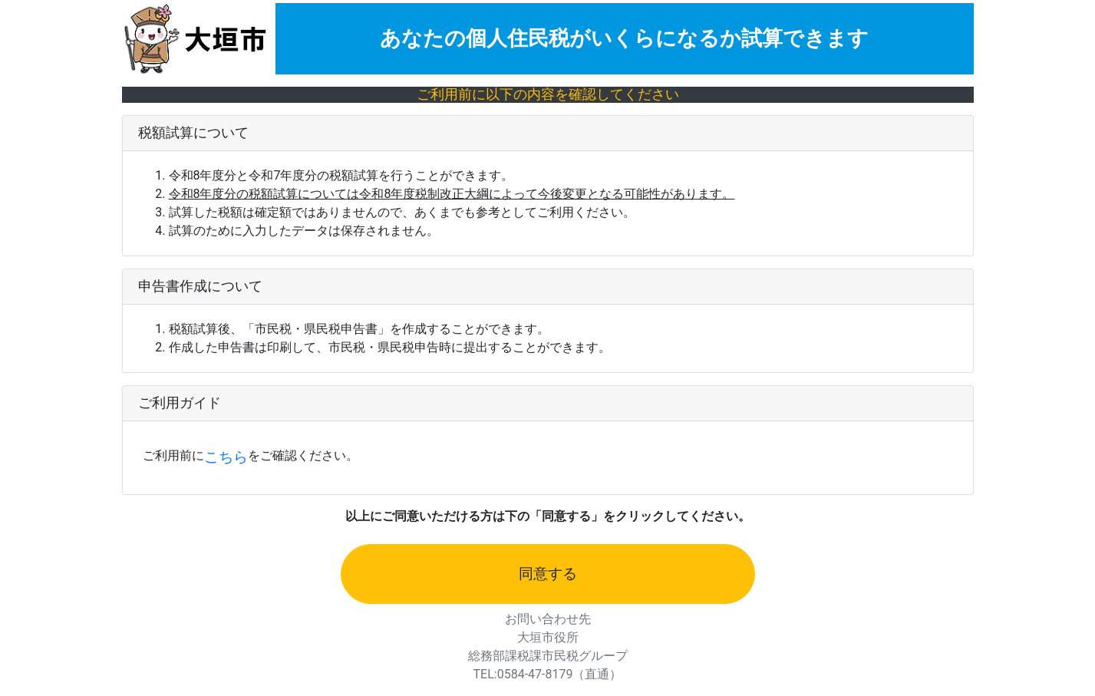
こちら (226, 457)
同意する (548, 574)
